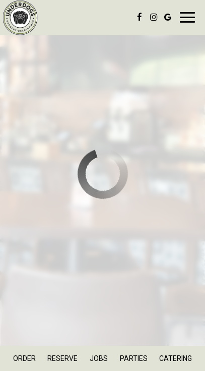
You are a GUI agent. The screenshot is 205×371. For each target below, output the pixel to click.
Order (24, 358)
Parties (134, 358)
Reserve (62, 358)
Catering (175, 358)
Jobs (99, 358)
